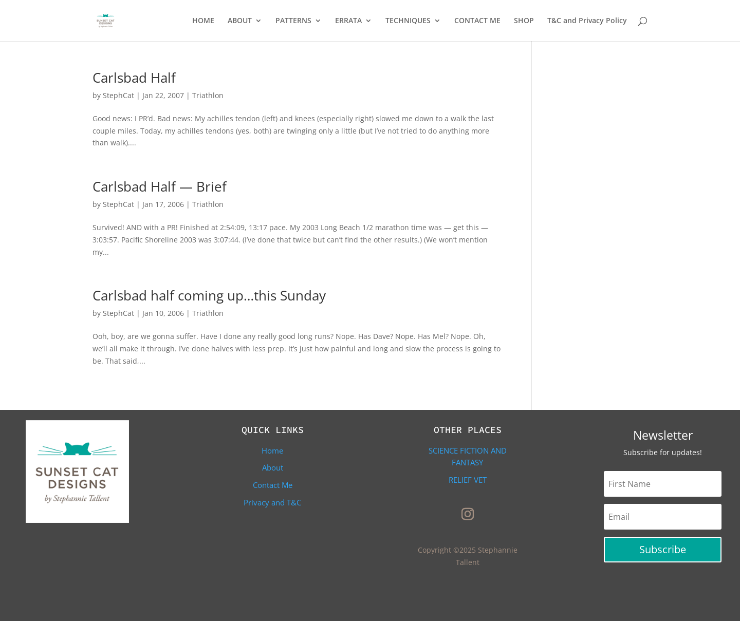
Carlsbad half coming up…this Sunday (209, 295)
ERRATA (348, 21)
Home (272, 450)
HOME (203, 21)
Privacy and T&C (272, 502)
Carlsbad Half (134, 77)
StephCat (118, 95)
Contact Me (272, 485)
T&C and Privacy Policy (587, 21)
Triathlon (208, 95)
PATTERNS (293, 21)
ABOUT (240, 21)
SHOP (524, 21)
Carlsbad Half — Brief (159, 186)
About (272, 467)
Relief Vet (468, 480)
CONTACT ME (477, 21)
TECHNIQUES (408, 21)
